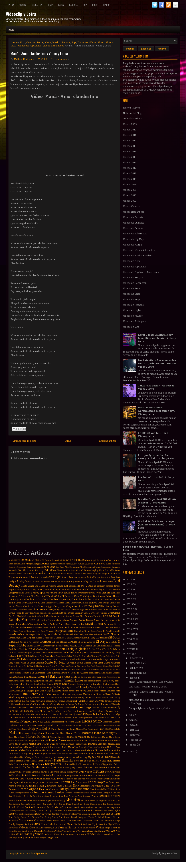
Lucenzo (116, 722)
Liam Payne (53, 714)
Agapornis (42, 563)
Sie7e (86, 800)
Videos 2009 (130, 124)
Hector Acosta (15, 673)
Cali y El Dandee (64, 596)
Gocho (64, 666)
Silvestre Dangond (98, 800)
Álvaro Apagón (40, 838)
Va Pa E (78, 824)
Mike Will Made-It (62, 754)
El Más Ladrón (33, 642)
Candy (68, 599)
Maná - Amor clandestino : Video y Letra (39, 53)
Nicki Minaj (38, 764)
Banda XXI (62, 586)
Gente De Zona (55, 662)
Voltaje (69, 831)
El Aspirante (48, 638)
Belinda (92, 586)
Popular (130, 49)
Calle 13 (78, 596)
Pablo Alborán (16, 775)
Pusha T (12, 786)
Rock (94, 4)
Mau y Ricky (61, 747)
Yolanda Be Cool (103, 834)
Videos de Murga (132, 244)
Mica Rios (51, 750)
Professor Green (113, 782)
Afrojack (30, 563)
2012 (129, 649)
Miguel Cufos (47, 753)
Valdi (85, 824)
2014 (129, 639)
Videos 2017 (129, 168)
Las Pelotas (93, 711)
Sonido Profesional (35, 807)
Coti (10, 616)
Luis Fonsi (59, 725)
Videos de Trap (131, 299)
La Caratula (115, 701)
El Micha (21, 642)
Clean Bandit (57, 613)
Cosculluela (114, 612)
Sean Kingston (51, 796)
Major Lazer (57, 729)
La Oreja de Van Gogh (39, 707)
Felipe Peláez (72, 656)
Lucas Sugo (92, 721)
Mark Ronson (41, 740)
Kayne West (34, 697)
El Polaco (73, 641)
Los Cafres (72, 717)
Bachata (73, 4)
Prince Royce (96, 782)
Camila (29, 599)
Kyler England (47, 701)
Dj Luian (114, 631)
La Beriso (106, 701)
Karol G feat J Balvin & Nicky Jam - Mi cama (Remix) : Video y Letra (157, 338)
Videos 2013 (129, 146)
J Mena (66, 676)
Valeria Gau (27, 827)
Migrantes (34, 753)
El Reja (102, 641)
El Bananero (59, 638)
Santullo (41, 796)
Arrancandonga (77, 577)
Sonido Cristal (16, 807)
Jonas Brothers (38, 687)
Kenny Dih (83, 697)
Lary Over (67, 711)
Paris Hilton (96, 775)
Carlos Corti (21, 603)
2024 (130, 589)
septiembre (136, 672)
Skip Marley (36, 804)
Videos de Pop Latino (29, 45)
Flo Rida (21, 659)
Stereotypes (14, 811)
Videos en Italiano (133, 315)
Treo (101, 821)
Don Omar (20, 634)
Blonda (86, 589)
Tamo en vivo (74, 810)
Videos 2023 (129, 200)
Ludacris (22, 725)
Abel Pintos (84, 560)
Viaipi (107, 828)
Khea (110, 698)
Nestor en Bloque (23, 764)
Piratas (50, 782)
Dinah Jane (79, 631)
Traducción (87, 821)
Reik (76, 785)
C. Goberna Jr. (24, 596)
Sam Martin (14, 796)
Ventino (91, 828)
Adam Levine (14, 564)
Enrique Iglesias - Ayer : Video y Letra (149, 708)
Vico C (24, 831)
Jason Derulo (14, 681)
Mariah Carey (57, 737)
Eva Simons (46, 653)
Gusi (30, 669)
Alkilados (85, 570)
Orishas (18, 772)
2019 (129, 614)
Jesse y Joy (108, 680)
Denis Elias (69, 627)
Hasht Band (115, 669)
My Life (92, 757)
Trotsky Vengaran (16, 824)
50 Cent (46, 560)
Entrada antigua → (109, 440)
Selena (12, 800)
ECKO (104, 634)
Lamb (59, 711)
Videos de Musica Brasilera (138, 255)
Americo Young (44, 573)
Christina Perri (95, 610)
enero (133, 744)
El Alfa (23, 638)
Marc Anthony (103, 733)
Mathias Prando (32, 747)
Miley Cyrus (87, 753)
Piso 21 (56, 782)
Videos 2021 (129, 190)
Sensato (36, 800)
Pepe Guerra (91, 779)
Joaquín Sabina (76, 684)
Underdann (53, 824)
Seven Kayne (45, 800)
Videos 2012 (129, 140)
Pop (85, 4)
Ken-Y (61, 697)
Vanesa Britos (67, 827)
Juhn (77, 690)
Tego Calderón (21, 814)
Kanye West (77, 694)
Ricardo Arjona (28, 789)
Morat (69, 757)
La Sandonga (82, 707)
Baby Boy (64, 581)
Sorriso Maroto (91, 807)
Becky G (82, 585)
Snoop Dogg (64, 804)
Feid (53, 656)
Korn (38, 701)
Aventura (105, 577)
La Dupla (35, 704)
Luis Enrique (33, 725)
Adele (22, 564)
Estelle (107, 649)
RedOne (68, 786)
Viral (64, 831)
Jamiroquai (115, 677)
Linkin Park (99, 714)
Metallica (42, 750)
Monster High (47, 757)
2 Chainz (37, 560)
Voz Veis (77, 831)
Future (111, 659)
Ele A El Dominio (85, 646)
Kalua (68, 694)
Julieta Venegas (107, 690)
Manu (62, 733)
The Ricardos (33, 817)
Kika (23, 701)
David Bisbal (77, 624)
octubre (134, 668)
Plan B (74, 782)
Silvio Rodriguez (113, 800)
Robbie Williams (108, 789)
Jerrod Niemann (94, 681)
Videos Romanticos (53, 45)
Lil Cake (62, 714)
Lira (108, 714)
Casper (49, 603)
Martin (111, 741)
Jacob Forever (94, 677)
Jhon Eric (38, 684)
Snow (80, 804)
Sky (44, 804)
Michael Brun (76, 750)
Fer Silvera (83, 656)
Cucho (69, 616)
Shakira (73, 800)
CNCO (38, 596)
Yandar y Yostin (79, 834)
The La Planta (113, 813)
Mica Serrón (63, 750)
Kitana (32, 701)
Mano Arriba (52, 733)
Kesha (92, 697)
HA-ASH (93, 669)
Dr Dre (39, 634)
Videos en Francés (133, 305)
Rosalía (86, 793)
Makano (79, 729)
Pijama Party (27, 782)
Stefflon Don (104, 807)
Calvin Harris (113, 596)
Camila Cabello (41, 599)
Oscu (56, 772)
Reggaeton (37, 4)
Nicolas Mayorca (79, 764)
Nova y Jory (70, 768)
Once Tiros (99, 768)
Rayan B (60, 786)
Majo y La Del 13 (39, 728)
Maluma (16, 732)
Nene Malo (106, 760)
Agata (68, 564)
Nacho (109, 757)
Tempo (30, 814)
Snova (75, 804)
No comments (59, 59)
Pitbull (65, 782)
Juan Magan (27, 690)
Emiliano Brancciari (45, 649)
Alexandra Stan (15, 570)
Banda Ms (33, 586)
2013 (129, 644)
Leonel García (28, 714)
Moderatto (36, 757)
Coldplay (78, 613)
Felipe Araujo (61, 656)
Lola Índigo (115, 714)
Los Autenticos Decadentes (39, 717)
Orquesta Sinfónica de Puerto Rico (38, 772)
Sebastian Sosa (75, 796)
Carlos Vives (33, 602)
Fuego (105, 659)
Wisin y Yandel (34, 834)
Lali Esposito (26, 711)
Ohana (79, 768)
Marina (105, 737)
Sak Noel (116, 793)
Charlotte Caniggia (43, 606)
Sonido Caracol (113, 804)
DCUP (105, 616)
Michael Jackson (104, 750)
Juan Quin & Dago (43, 691)
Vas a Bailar (83, 828)
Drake (54, 634)
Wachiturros (88, 831)
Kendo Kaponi (71, 698)
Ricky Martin (68, 789)
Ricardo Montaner (49, 789)
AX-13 (73, 560)
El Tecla (30, 646)
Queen (20, 786)
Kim (27, 701)
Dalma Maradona (53, 620)
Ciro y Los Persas (32, 613)
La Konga (69, 704)
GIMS (117, 659)
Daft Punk (40, 620)
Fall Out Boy (108, 652)
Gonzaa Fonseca (77, 666)
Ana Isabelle (59, 573)
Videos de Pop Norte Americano (141, 272)
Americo (30, 573)
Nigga (105, 764)
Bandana (72, 586)
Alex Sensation (72, 567)
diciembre (135, 658)
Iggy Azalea (100, 673)
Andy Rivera (86, 573)
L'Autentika (71, 701)
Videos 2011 (129, 135)
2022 (129, 599)
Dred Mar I (62, 634)
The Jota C (101, 814)
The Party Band (18, 817)
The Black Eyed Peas (68, 814)
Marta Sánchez (99, 740)
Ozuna (98, 771)
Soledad (102, 804)
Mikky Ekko (75, 754)
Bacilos (93, 581)
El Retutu (113, 642)
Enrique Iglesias (77, 649)
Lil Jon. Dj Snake (73, 714)
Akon (108, 563)
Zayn (15, 838)
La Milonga (113, 704)
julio (132, 715)
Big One (37, 589)
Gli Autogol (44, 666)
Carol (43, 603)
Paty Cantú (14, 778)
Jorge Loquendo (67, 687)
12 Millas (18, 560)
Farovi (14, 656)
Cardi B (95, 599)
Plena (11, 4)
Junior (16, 694)
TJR (50, 811)
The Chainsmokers (86, 814)
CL (32, 596)
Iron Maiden (30, 677)
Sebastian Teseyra (90, 796)
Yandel (91, 834)
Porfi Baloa (82, 782)
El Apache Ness (34, 637)
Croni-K (41, 616)
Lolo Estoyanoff (17, 717)
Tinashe (108, 817)
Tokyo (42, 821)
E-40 (98, 634)
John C (101, 684)
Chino (80, 606)
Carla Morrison (106, 599)
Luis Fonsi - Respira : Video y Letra (148, 686)
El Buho (68, 638)
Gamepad (40, 663)
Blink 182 (78, 589)
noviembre (136, 663)
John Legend (110, 684)
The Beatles (53, 814)
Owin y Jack (85, 771)
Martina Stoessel (97, 743)
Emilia (33, 649)
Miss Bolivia (110, 753)
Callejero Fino (90, 596)
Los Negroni (24, 721)
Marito (18, 741)
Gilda (36, 666)
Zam (10, 838)
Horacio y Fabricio (68, 673)
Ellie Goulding (99, 646)
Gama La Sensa (28, 663)
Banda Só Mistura (47, 586)
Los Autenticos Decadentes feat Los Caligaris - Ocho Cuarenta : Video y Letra (157, 363)
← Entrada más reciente (23, 440)
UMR (37, 824)
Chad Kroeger (103, 603)
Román (68, 792)
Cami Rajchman (17, 599)
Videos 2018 (129, 173)
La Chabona (14, 704)
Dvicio (78, 634)
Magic (13, 729)
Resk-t (117, 786)
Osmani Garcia (65, 772)
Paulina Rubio (43, 778)
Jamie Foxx (106, 677)
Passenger (116, 775)
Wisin (20, 834)
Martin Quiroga (50, 744)
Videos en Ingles (132, 310)
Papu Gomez (73, 775)
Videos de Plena (132, 261)
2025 (129, 584)
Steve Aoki (23, 811)
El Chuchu (83, 638)
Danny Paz (48, 624)
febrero (134, 739)
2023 (129, 594)
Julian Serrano (92, 691)
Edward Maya (14, 638)
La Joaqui (53, 704)
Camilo (53, 599)
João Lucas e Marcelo (106, 687)
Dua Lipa (71, 634)
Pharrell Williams (105, 778)
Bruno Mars (70, 592)
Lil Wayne (86, 714)
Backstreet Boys (104, 581)
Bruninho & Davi (55, 593)
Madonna (109, 725)
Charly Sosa (59, 606)
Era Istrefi (93, 649)
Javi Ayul (33, 681)
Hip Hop (106, 4)
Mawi (71, 747)
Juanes (56, 690)
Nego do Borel (93, 761)
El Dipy (91, 637)
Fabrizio (92, 653)
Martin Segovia (66, 744)
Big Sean (45, 589)
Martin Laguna (21, 744)
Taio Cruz (63, 810)
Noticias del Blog (132, 113)
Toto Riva (77, 820)
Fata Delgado (33, 656)
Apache (38, 577)
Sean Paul (63, 796)
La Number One (21, 708)
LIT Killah (90, 701)
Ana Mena (69, 573)
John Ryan (20, 687)
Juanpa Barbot (68, 691)
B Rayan (36, 581)
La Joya (61, 704)
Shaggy (61, 800)
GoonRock (90, 666)
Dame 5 (90, 620)
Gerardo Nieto (74, 662)
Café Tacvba (48, 596)
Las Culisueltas (80, 711)
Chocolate (13, 610)
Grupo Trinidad (20, 669)
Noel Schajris (49, 767)
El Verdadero (46, 646)
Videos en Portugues (134, 321)
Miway (28, 757)
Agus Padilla (77, 563)
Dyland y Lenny (89, 634)
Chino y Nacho (94, 606)
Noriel (61, 767)
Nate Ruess (49, 761)
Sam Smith (24, 796)
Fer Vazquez (93, 656)
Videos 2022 (129, 195)
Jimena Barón (61, 684)
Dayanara (109, 624)
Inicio (11, 29)
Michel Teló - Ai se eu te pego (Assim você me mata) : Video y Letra (156, 524)
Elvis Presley (114, 646)
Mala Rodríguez (90, 729)
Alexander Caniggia (110, 567)
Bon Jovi (13, 592)
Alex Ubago (95, 567)
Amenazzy (21, 573)
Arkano (65, 577)
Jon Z (28, 687)
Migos (25, 754)
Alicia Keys (70, 570)
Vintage (58, 831)
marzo (133, 734)
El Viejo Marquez (59, 646)
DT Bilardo (114, 616)
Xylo (66, 834)
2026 (130, 579)
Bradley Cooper (24, 593)
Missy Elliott (19, 757)
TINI (45, 810)
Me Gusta (13, 750)
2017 (129, 624)
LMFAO (98, 701)
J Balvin (54, 676)
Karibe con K (90, 694)
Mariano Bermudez (75, 737)
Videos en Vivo (131, 326)
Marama (87, 733)
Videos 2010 (129, 129)
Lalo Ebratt (40, 711)
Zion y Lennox (25, 837)
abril (132, 729)
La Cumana (25, 704)
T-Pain (40, 810)
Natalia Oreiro (23, 760)
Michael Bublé (88, 750)
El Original (45, 641)
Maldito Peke (114, 729)
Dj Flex (106, 631)
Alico (78, 570)
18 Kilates (27, 560)
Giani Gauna (104, 663)
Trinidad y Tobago (112, 821)
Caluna (101, 596)
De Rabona (43, 627)
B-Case (44, 581)
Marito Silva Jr (27, 741)
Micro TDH (18, 754)
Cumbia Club (78, 616)
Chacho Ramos (88, 602)
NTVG (100, 757)
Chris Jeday (53, 609)
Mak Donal (70, 729)
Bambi (24, 586)
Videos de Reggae (133, 277)
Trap (50, 4)
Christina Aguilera (79, 609)
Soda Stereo (90, 804)
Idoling (91, 673)
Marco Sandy (20, 737)
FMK (64, 653)
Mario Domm (114, 737)
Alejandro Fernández (27, 567)
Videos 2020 (130, 184)
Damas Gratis (77, 620)
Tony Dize (65, 820)
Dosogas (30, 634)
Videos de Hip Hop (133, 239)
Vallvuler (40, 828)
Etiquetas (146, 49)
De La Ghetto (22, 627)
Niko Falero (114, 764)
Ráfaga (106, 793)
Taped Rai (99, 811)
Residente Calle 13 (102, 785)
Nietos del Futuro (94, 764)
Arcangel (54, 577)
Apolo (45, 577)
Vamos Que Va (50, 828)
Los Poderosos (57, 722)
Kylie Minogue (59, 701)
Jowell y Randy (88, 687)
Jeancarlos (59, 681)
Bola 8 (117, 589)
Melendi (23, 750)
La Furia (44, 704)
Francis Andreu (34, 659)
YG (70, 834)
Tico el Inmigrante (79, 817)
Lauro (18, 714)
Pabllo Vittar (115, 772)
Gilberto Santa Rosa (24, 666)
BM (52, 581)
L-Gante (80, 700)
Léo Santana (77, 725)
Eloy (107, 646)
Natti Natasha (63, 760)
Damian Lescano (105, 620)
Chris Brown (40, 609)
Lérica (86, 725)
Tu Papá (29, 824)
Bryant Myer (83, 593)
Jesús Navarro (15, 684)
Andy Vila (97, 573)
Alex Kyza (60, 567)
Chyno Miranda (16, 613)
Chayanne (71, 606)
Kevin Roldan (102, 698)
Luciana (13, 725)
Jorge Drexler (53, 687)
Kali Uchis (61, 694)
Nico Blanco (65, 764)
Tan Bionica (88, 810)
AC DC (66, 560)
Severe (55, 800)
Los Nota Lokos (41, 721)
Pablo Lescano (33, 775)
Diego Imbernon (33, 631)
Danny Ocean (36, 624)
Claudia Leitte (45, 613)
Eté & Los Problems (17, 653)
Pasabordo (106, 775)
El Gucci (114, 637)
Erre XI (101, 649)
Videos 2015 (129, 157)
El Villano (72, 645)
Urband (62, 824)
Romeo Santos (54, 792)
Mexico (56, 42)
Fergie (102, 656)
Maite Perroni (23, 729)
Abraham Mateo (112, 560)
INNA (80, 672)
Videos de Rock (131, 288)
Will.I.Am (110, 831)
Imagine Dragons (113, 673)
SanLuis (33, 796)
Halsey (107, 669)
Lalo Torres (52, 711)
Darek (55, 624)
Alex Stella (84, 567)
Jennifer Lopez (73, 680)
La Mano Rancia (100, 704)
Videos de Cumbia (133, 228)
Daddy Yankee (22, 620)
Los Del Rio (111, 717)
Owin (75, 772)
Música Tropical (131, 107)
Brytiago (106, 592)
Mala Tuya (103, 729)
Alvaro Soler (104, 570)
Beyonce (22, 589)
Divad (87, 631)
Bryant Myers (95, 593)
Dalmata (65, 620)
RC (26, 785)
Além (112, 570)
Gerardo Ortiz (90, 663)
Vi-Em (100, 827)
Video (101, 42)
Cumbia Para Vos (94, 616)
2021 (129, 604)
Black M (70, 589)
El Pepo (55, 642)
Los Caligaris (83, 717)
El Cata (75, 638)
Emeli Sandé (24, 649)
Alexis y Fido (42, 570)
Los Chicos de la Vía (97, 717)
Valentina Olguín (106, 824)
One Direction (112, 767)
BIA (48, 581)
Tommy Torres (52, 821)
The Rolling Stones (49, 817)
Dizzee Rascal (97, 631)
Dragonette (47, 634)
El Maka (13, 642)
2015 (129, 634)
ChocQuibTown (112, 606)
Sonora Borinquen (76, 807)
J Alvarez (42, 676)
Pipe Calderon (40, 782)
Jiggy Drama (47, 684)
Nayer (76, 761)
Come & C (88, 613)
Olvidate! (88, 767)
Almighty (94, 570)
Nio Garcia (13, 768)
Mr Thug (83, 757)
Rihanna (84, 789)
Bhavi (30, 589)
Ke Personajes (49, 697)
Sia (82, 800)
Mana (48, 42)
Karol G (109, 694)
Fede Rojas (44, 656)
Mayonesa (92, 747)
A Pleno (53, 560)
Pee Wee (81, 779)
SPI (110, 793)
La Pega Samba (56, 708)
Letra (40, 42)
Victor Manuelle (36, 831)
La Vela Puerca (107, 707)
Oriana (12, 772)
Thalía (36, 813)
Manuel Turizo (73, 733)
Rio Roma (95, 789)
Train (95, 820)
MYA (101, 725)
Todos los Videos (86, 42)
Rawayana (51, 786)
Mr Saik (76, 757)
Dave (68, 624)
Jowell (77, 687)
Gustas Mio (37, 669)
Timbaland (99, 817)
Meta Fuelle (33, 750)
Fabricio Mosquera (77, 652)
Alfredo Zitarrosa (57, 570)
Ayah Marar (27, 581)
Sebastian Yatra (109, 796)
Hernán (56, 672)
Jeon (85, 681)
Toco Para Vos (29, 820)
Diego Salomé (64, 630)
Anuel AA (28, 577)
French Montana (89, 659)
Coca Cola (68, 613)
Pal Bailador (49, 775)
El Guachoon (102, 637)
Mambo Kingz (31, 733)
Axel (19, 581)
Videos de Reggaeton (135, 283)
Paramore (85, 775)
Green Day (108, 666)
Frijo (100, 659)
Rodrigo (18, 793)
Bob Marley (96, 589)
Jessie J (117, 681)
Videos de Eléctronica (135, 233)
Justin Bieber (29, 694)
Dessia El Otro (101, 627)
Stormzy (32, 811)
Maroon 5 (84, 740)
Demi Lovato (56, 627)
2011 (22, 42)
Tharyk (43, 814)
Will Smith (100, 831)
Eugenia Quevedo (32, 653)
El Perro (63, 642)
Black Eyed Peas (58, 589)
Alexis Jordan (28, 570)
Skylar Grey (52, 804)
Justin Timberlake (47, 694)
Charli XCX (28, 606)
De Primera (34, 627)
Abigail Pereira (97, 560)
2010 (129, 751)
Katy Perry (21, 697)
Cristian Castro (31, 616)
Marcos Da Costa (37, 736)
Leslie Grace (40, 714)
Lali (17, 711)
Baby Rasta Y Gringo (79, 581)
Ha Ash (100, 669)
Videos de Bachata (133, 217)
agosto (134, 677)
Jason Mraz (24, 681)
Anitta (19, 577)
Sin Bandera (14, 804)
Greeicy (99, 666)
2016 (129, 629)
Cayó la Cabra (58, 603)
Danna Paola (22, 624)
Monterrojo (60, 757)
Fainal (99, 653)
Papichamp (62, 775)
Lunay (69, 725)
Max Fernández (81, 747)
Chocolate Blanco (24, 610)
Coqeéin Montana (99, 613)
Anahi (77, 573)
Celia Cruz (75, 603)
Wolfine (60, 834)
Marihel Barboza (94, 737)
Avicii (113, 577)
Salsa (61, 4)
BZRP (57, 581)
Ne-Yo (83, 760)
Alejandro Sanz (46, 567)
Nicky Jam (52, 764)
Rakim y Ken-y (37, 785)
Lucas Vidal (107, 722)
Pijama (17, 782)
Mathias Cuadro (17, 747)
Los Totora (68, 721)
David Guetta (94, 624)
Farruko (22, 656)
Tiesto (91, 817)
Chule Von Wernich (111, 610)
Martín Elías (114, 744)
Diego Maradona (47, 631)
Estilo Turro (115, 649)
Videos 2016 (129, 162)
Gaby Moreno (14, 663)
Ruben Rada (96, 792)
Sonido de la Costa (57, 807)
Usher (70, 824)
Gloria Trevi (55, 666)
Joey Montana (91, 684)
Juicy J (83, 690)
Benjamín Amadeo (105, 586)
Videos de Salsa (131, 293)
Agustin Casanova (95, 563)
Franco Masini (60, 659)
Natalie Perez (37, 761)
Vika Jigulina (49, 831)
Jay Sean (41, 681)
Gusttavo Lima (82, 669)
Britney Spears (39, 592)
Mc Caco (102, 747)
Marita (11, 741)
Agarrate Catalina (57, 564)
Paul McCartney (28, 778)
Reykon (13, 789)
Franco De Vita (47, 659)
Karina (102, 694)
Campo (61, 599)
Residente (85, 786)
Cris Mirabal (18, 616)
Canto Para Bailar (81, 599)
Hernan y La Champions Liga (36, 672)
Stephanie (115, 807)
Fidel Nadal (110, 656)
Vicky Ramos (15, 831)
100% (11, 560)
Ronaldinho (78, 793)
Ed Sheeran (113, 634)
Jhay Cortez (27, 684)
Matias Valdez (47, 747)
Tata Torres (108, 811)
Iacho (85, 673)
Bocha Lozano (109, 589)
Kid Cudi (17, 701)
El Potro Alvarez (86, 642)
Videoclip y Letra (21, 14)
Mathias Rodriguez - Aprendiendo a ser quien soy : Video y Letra (156, 410)
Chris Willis (64, 610)
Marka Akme (57, 740)
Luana (77, 721)
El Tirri (37, 646)
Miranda (99, 753)
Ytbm (118, 834)
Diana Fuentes (19, 631)
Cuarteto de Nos (55, 616)
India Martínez (16, 677)
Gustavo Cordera (67, 669)
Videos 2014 (129, 151)
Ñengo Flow (52, 837)
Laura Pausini (106, 711)
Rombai (38, 792)
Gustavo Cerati (50, 669)
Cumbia (22, 4)
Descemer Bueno (85, 627)
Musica (66, 42)
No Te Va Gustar (30, 767)
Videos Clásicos (131, 206)
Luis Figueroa (46, 725)
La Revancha (68, 708)
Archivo (162, 49)
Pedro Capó (72, 778)
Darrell (62, 624)
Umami (44, 824)
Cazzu (67, 603)
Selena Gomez (24, 800)
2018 (129, 619)
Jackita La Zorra (78, 677)
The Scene (64, 817)
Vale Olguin (93, 824)
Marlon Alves (73, 741)
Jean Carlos (49, 681)
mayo (133, 725)
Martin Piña (35, 743)
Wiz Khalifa (51, 834)
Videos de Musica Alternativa (139, 250)
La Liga (88, 704)
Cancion (30, 42)
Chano (19, 606)
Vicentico (115, 827)
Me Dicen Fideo (113, 747)
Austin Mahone (93, 577)
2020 (130, 609)
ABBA (59, 560)
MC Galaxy (94, 725)
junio (132, 719)
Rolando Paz (27, 793)
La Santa (95, 708)
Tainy (54, 811)
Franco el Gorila (73, 659)
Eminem (60, 649)
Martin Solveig (81, 744)
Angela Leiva (108, 573)
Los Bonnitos (61, 717)
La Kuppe (80, 704)
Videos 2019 (129, 179)
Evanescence (56, 653)
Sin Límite (25, 804)
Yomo (112, 834)
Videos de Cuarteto (133, 222)
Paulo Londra (57, 778)
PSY (107, 772)
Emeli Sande (14, 649)
